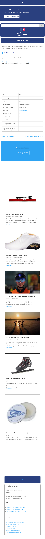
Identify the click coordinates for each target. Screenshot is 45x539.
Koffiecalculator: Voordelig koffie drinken (15, 522)
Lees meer (9, 224)
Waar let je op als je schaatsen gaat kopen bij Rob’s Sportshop (17, 61)
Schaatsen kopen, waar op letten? (19, 507)
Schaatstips (8, 509)
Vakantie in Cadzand (10, 528)
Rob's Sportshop (23, 110)
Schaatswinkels (23, 124)
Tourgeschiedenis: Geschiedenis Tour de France (16, 511)
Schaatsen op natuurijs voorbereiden (17, 337)
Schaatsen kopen (23, 129)
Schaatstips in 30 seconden (17, 509)
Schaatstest (8, 507)
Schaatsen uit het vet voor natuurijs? (17, 433)
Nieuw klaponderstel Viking (15, 214)
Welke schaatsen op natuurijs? (15, 378)
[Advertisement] (20, 76)
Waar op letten (22, 153)
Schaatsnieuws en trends (17, 216)
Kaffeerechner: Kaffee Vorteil (12, 524)
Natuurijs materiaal (16, 339)
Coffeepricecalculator (11, 526)
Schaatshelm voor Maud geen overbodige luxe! (20, 296)
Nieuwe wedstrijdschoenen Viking (16, 255)
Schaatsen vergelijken (12, 16)
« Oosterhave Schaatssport (7, 136)
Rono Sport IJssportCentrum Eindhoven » (34, 136)
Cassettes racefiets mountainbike (13, 532)
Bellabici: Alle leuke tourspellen (13, 530)
